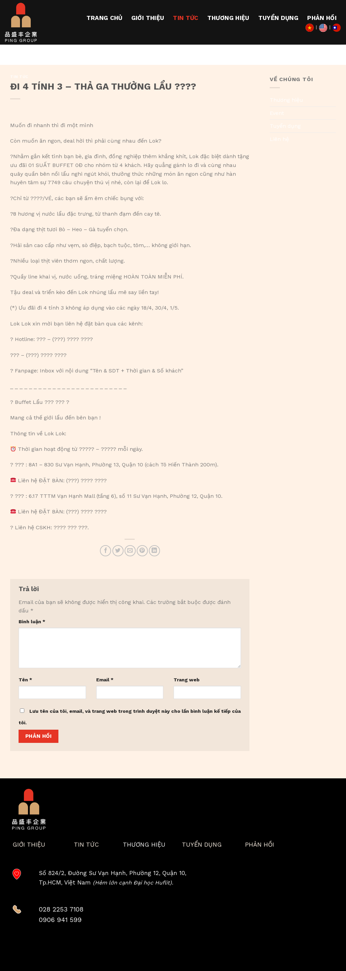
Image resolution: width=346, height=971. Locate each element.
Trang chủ (104, 18)
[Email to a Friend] (130, 550)
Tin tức (185, 18)
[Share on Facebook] (105, 550)
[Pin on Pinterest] (142, 550)
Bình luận (32, 621)
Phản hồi (322, 18)
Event (277, 113)
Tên (25, 679)
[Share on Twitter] (118, 550)
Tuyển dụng (278, 18)
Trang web (186, 679)
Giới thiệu (147, 18)
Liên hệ (279, 139)
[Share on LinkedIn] (154, 550)
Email (104, 679)
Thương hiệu (228, 18)
